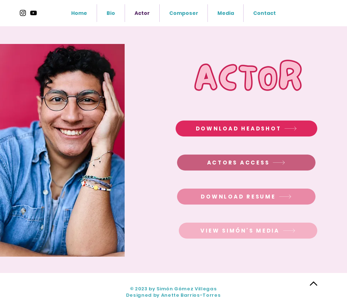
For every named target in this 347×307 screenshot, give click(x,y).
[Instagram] (23, 13)
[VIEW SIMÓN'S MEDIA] (248, 231)
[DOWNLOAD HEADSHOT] (246, 128)
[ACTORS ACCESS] (246, 163)
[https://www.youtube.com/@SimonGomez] (33, 13)
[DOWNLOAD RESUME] (246, 197)
